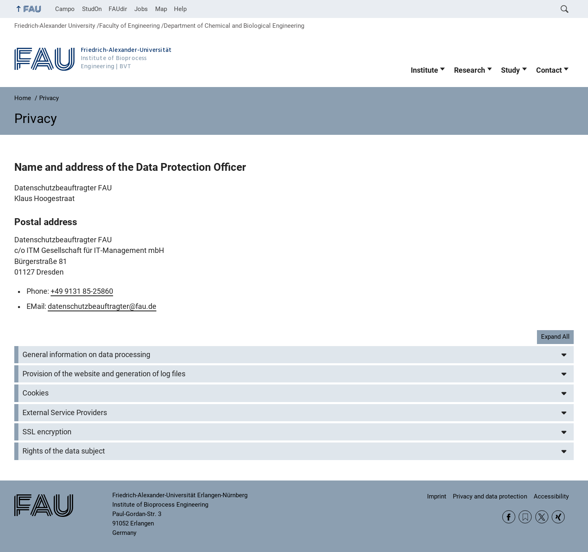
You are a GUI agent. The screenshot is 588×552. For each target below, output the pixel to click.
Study (510, 70)
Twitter (541, 516)
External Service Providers (64, 413)
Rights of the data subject (63, 451)
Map (161, 9)
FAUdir (118, 9)
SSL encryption (46, 432)
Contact (549, 70)
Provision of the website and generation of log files (103, 374)
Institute (424, 70)
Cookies (35, 393)
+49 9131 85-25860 (82, 291)
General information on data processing (86, 355)
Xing (558, 516)
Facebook (508, 516)
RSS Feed (525, 516)
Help (180, 9)
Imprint (436, 496)
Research (469, 70)
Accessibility (551, 496)
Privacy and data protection (490, 496)
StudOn (92, 9)
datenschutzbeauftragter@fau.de (102, 306)
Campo (65, 9)
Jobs (141, 9)
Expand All (555, 336)
